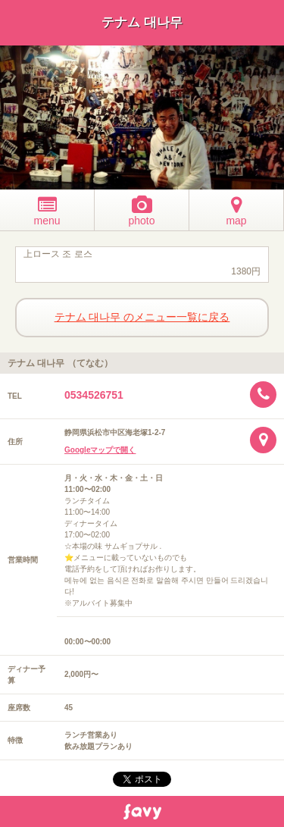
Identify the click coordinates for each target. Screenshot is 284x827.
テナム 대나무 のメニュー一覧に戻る (142, 317)
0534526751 (93, 395)
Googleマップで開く (100, 450)
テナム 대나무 (142, 22)
